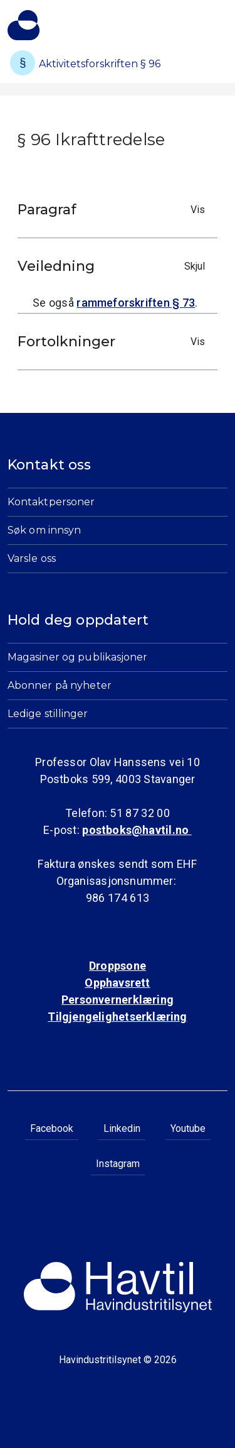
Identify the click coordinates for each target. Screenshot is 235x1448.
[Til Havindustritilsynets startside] (23, 25)
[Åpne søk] (196, 31)
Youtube (188, 1128)
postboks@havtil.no (136, 829)
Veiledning (114, 266)
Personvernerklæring (117, 999)
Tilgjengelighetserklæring (117, 1016)
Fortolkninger (114, 341)
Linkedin (121, 1128)
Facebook (51, 1128)
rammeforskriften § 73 (135, 302)
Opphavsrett (117, 982)
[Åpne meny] (219, 22)
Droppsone (117, 965)
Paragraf (114, 209)
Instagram (118, 1164)
